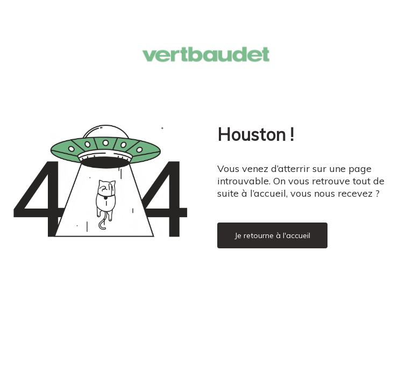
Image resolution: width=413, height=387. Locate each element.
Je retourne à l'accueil (272, 235)
